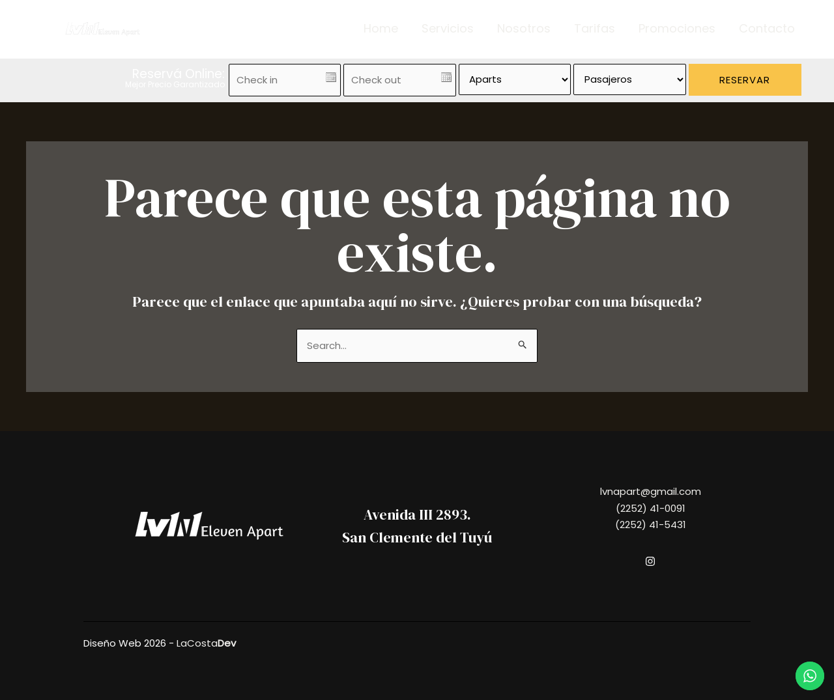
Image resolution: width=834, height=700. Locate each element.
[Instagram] (650, 561)
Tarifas (594, 28)
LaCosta (206, 643)
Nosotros (524, 28)
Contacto (767, 28)
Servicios (448, 28)
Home (381, 28)
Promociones (677, 28)
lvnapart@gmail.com (650, 491)
